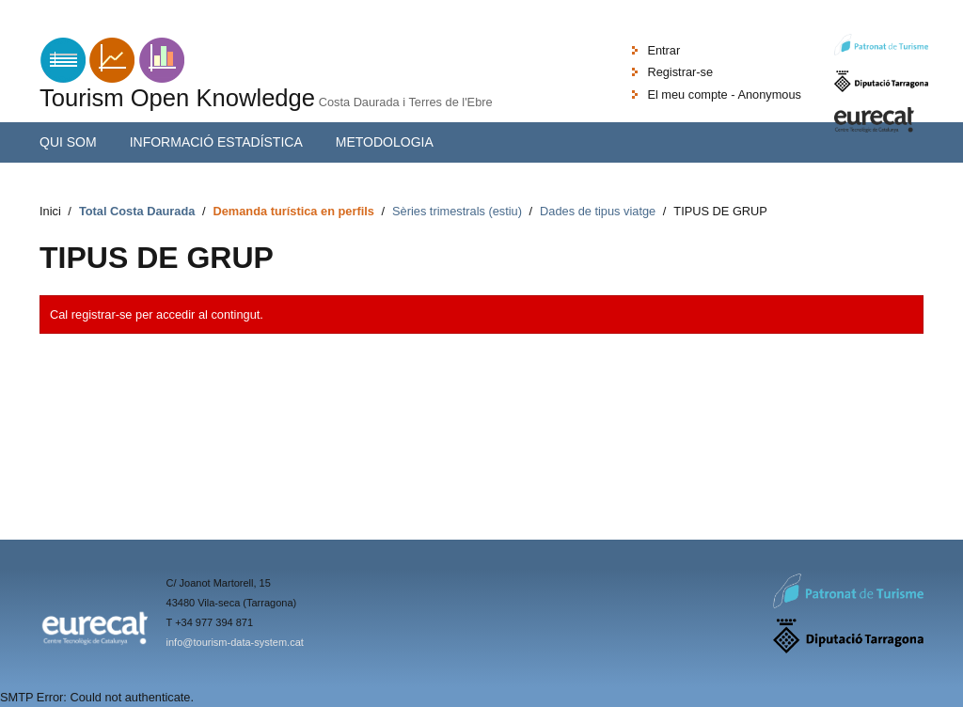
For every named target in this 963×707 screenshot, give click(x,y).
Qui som (68, 141)
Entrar (663, 50)
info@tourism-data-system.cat (235, 642)
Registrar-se (680, 72)
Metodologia (385, 141)
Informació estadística (216, 141)
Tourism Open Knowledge (177, 98)
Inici (50, 211)
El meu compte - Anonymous (724, 94)
